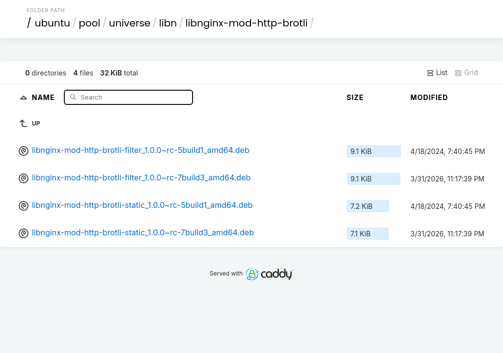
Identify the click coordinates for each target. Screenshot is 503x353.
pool (89, 23)
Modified (429, 97)
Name (44, 97)
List (436, 72)
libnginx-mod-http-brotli (247, 23)
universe (129, 23)
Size (355, 97)
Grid (466, 72)
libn (168, 23)
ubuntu (52, 23)
